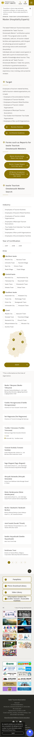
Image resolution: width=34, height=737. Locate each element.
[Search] (20, 2)
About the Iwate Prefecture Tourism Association (17, 717)
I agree (13, 733)
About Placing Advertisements (23, 607)
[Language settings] (25, 2)
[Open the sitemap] (31, 2)
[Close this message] (30, 9)
